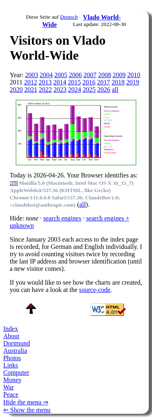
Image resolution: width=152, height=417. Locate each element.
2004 (46, 74)
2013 (45, 82)
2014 (59, 82)
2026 (103, 89)
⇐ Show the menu (27, 409)
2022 (45, 89)
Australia (15, 350)
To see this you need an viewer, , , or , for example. (73, 131)
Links (10, 365)
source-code (94, 289)
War (8, 387)
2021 (30, 89)
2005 (60, 74)
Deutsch (69, 17)
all (115, 89)
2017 (103, 82)
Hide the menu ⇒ (25, 402)
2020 (16, 89)
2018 (117, 82)
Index (10, 328)
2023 (60, 89)
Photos (12, 357)
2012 (30, 82)
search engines (62, 218)
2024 (74, 89)
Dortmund (16, 343)
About (11, 336)
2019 (132, 82)
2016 (88, 82)
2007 (89, 74)
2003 (31, 74)
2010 (133, 74)
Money (12, 379)
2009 (119, 74)
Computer (16, 372)
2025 (89, 89)
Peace (10, 394)
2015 (74, 82)
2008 (104, 74)
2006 (75, 74)
